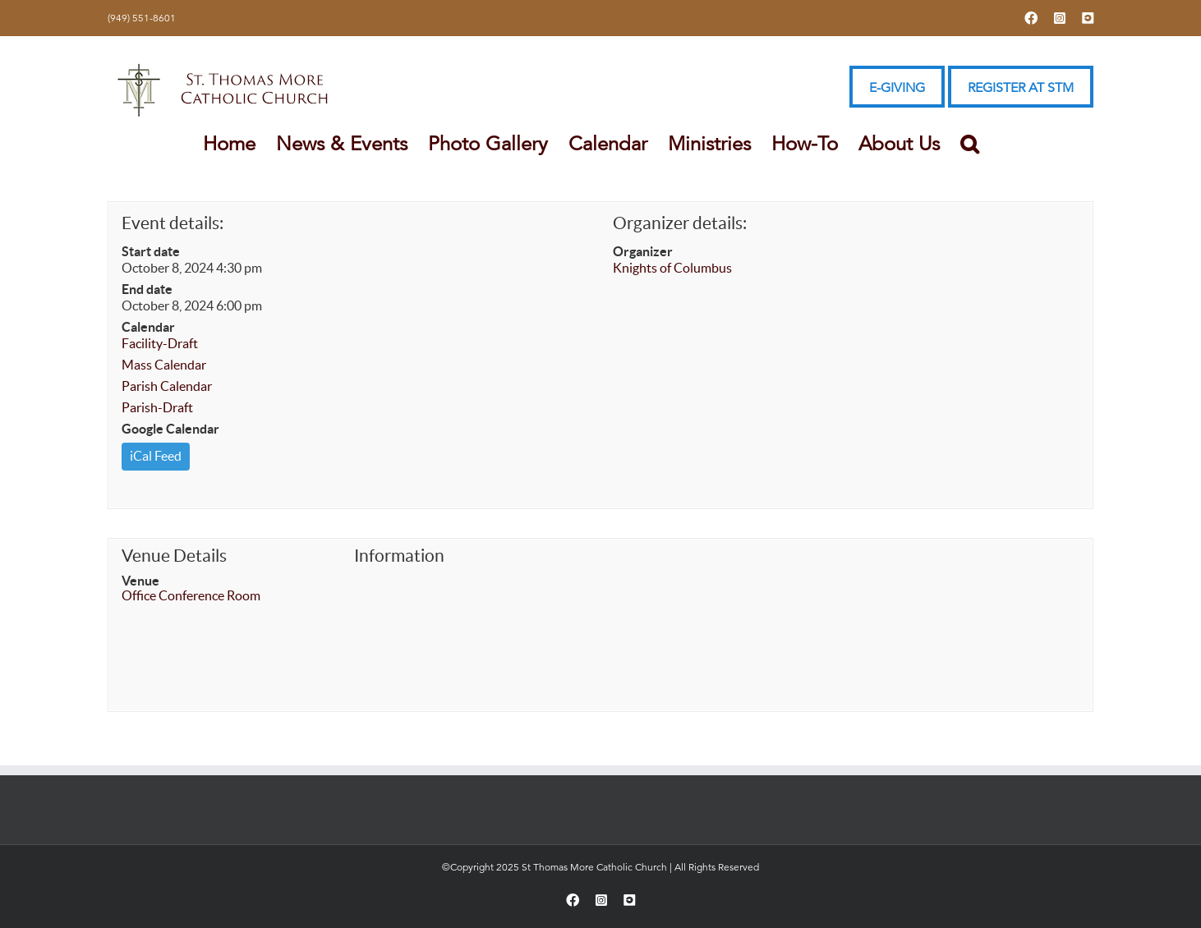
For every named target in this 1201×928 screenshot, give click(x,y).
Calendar (148, 326)
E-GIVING (897, 88)
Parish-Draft (157, 407)
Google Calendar (170, 428)
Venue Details (174, 555)
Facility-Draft (160, 343)
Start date (151, 251)
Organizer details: (680, 223)
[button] (969, 143)
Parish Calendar (167, 386)
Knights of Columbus (672, 267)
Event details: (172, 223)
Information (399, 555)
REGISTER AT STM (1021, 88)
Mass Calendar (164, 364)
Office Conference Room (191, 595)
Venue (140, 580)
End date (147, 289)
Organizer (643, 251)
